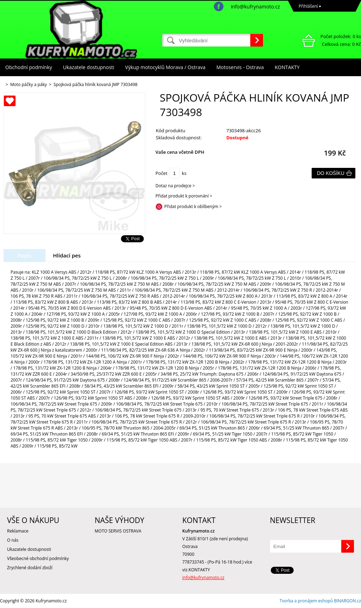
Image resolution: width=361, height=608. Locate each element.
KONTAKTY (287, 67)
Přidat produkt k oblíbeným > (193, 206)
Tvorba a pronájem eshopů (306, 601)
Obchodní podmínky (28, 67)
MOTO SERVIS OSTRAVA (118, 531)
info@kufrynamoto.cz (255, 6)
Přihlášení (308, 6)
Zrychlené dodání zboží (30, 568)
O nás (12, 540)
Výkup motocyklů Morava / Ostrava (165, 67)
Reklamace (17, 531)
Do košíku (330, 173)
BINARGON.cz (347, 601)
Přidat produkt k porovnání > (183, 196)
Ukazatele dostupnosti (89, 67)
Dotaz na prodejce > (175, 186)
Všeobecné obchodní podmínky (38, 558)
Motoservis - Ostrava (240, 67)
